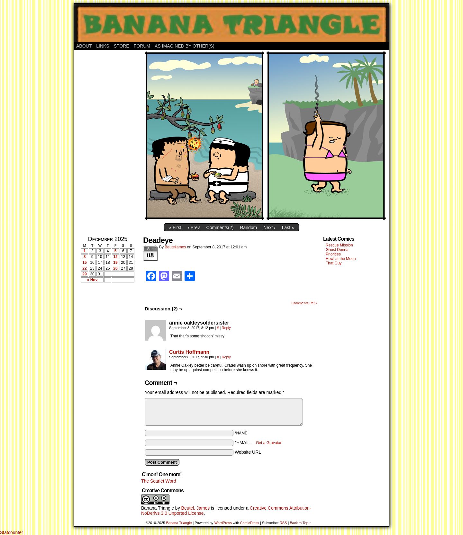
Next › (269, 227)
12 (115, 256)
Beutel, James (195, 508)
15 (84, 262)
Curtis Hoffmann (189, 352)
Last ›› (288, 227)
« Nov (92, 280)
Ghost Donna (337, 249)
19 (115, 262)
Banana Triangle (157, 508)
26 (115, 268)
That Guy (333, 263)
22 (84, 268)
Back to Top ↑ (300, 523)
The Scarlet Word (158, 481)
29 (84, 274)
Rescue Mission (339, 245)
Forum (142, 46)
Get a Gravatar (268, 443)
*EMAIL (258, 442)
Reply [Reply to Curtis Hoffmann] (226, 357)
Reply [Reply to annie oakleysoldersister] (226, 328)
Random (248, 227)
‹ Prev (194, 227)
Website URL (248, 452)
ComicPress (249, 523)
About (84, 46)
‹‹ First (174, 227)
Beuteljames (175, 247)
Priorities (333, 254)
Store (121, 46)
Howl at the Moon (341, 258)
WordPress (223, 523)
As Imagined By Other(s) (184, 46)
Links (102, 46)
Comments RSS (304, 303)
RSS (283, 523)
